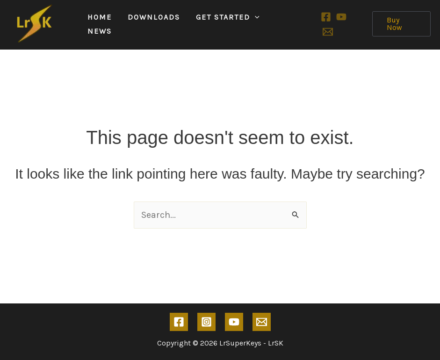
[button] (401, 23)
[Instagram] (206, 322)
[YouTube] (341, 17)
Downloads (154, 17)
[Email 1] (328, 32)
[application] (255, 17)
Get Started (228, 17)
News (99, 31)
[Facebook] (326, 17)
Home (99, 17)
